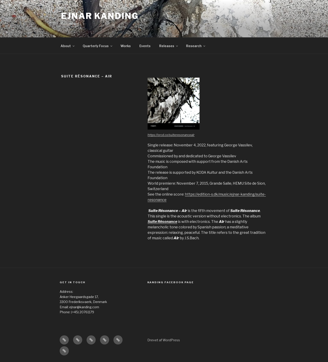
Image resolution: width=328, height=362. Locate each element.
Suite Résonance (162, 221)
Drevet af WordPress (163, 340)
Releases (169, 46)
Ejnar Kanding (99, 16)
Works (125, 46)
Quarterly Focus (98, 46)
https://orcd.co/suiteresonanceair (171, 135)
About (68, 46)
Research (196, 46)
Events (145, 46)
